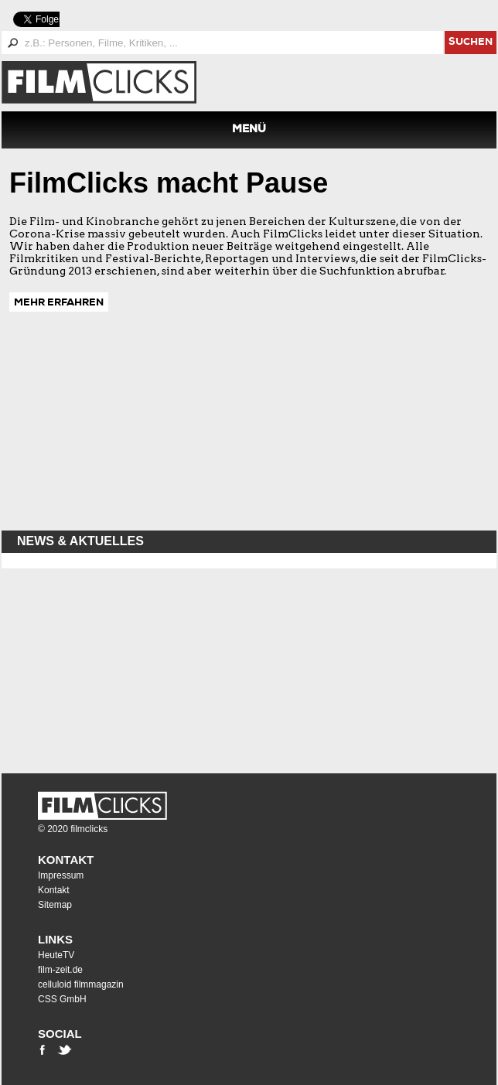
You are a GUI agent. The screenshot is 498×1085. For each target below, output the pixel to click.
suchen (471, 43)
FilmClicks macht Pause (168, 183)
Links (55, 939)
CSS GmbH (62, 999)
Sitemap (55, 904)
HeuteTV (56, 955)
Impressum (61, 875)
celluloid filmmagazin (81, 984)
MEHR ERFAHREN (59, 304)
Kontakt (66, 859)
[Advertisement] (118, 428)
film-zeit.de (60, 969)
